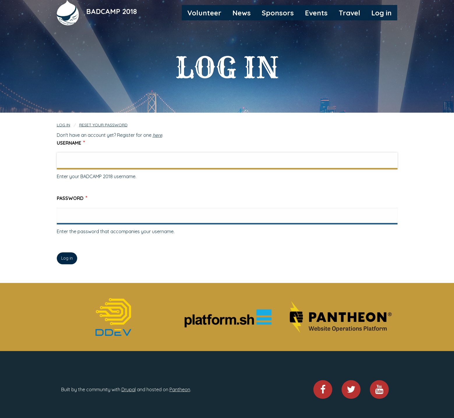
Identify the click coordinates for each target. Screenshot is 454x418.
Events (316, 12)
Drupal (128, 389)
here (157, 135)
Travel (349, 12)
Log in (381, 12)
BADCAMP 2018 (111, 11)
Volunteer (204, 12)
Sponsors (278, 12)
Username (69, 143)
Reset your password (103, 124)
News (241, 12)
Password (70, 198)
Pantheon (179, 389)
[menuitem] (204, 12)
